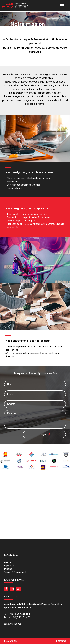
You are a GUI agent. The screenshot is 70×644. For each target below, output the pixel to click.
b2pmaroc (61, 641)
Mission (8, 569)
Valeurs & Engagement (15, 572)
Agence (7, 562)
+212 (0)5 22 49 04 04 (19, 614)
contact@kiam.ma (12, 624)
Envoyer (44, 434)
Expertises (9, 565)
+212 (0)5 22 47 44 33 (19, 617)
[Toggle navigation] (60, 5)
